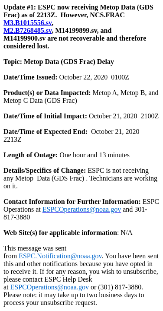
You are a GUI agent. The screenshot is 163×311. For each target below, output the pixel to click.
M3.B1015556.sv (27, 22)
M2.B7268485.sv (27, 30)
